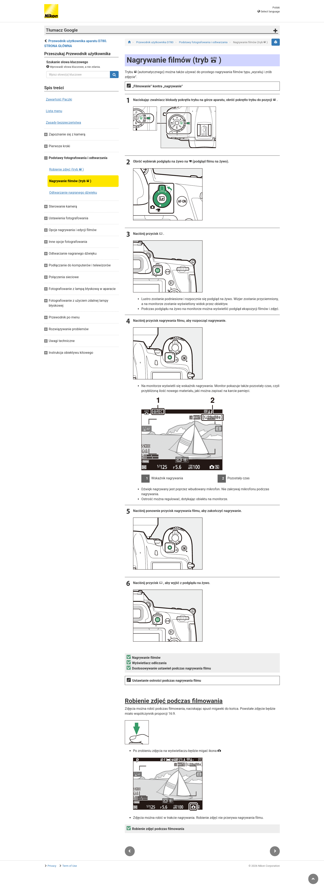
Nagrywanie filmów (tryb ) (70, 181)
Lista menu (54, 111)
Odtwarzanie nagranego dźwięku (73, 193)
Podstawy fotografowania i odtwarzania (203, 42)
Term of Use (69, 865)
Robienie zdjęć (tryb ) (66, 169)
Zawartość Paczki (59, 99)
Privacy (52, 865)
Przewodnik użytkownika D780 (155, 42)
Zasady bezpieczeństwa (63, 123)
